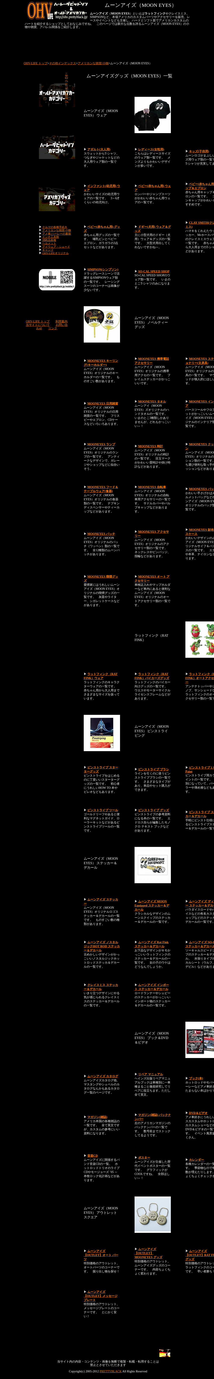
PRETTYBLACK (111, 1371)
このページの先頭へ (66, 87)
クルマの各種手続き (54, 227)
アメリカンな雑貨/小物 (93, 63)
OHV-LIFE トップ (35, 63)
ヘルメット (49, 243)
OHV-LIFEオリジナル (55, 253)
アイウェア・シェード (56, 246)
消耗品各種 (49, 240)
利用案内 (61, 321)
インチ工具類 (50, 236)
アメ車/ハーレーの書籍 (56, 233)
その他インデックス (62, 63)
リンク (52, 328)
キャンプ (47, 250)
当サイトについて (38, 325)
